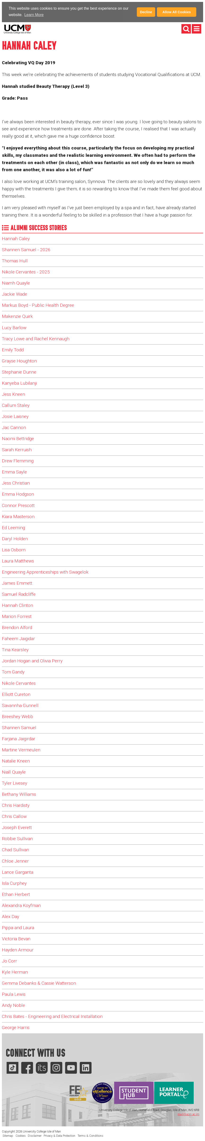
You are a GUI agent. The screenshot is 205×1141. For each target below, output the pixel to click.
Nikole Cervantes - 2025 (26, 271)
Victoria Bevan (16, 938)
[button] (46, 15)
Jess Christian (16, 482)
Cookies (21, 1135)
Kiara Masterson (18, 516)
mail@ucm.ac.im (188, 1114)
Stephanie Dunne (19, 371)
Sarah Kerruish (17, 449)
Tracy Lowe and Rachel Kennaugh (35, 338)
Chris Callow (14, 816)
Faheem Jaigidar (18, 638)
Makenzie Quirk (17, 316)
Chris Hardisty (15, 805)
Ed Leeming (13, 527)
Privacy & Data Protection (59, 1135)
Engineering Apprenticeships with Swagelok (45, 571)
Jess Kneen (13, 393)
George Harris (15, 1027)
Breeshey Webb (17, 716)
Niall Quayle (14, 772)
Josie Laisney (15, 416)
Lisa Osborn (13, 549)
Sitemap (8, 1135)
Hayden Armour (17, 949)
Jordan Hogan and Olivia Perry (32, 660)
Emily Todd (13, 349)
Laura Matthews (18, 560)
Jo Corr (9, 960)
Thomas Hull (15, 260)
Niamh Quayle (16, 282)
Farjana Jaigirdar (18, 738)
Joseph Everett (17, 827)
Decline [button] (146, 12)
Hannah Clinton (17, 605)
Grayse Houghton (19, 360)
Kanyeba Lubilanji (19, 382)
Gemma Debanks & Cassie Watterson (39, 983)
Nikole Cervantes (19, 682)
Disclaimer (35, 1135)
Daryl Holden (15, 538)
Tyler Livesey (14, 783)
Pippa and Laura (18, 927)
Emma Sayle (14, 471)
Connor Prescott (18, 505)
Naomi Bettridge (18, 438)
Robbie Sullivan (17, 838)
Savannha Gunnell (20, 705)
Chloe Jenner (15, 860)
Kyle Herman (15, 972)
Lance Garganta (17, 871)
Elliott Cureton (16, 694)
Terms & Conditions (90, 1135)
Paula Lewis (13, 994)
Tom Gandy (13, 671)
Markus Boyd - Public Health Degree (38, 305)
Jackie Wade (14, 294)
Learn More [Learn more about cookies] (34, 15)
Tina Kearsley (15, 649)
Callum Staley (15, 405)
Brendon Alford (17, 627)
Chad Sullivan (15, 849)
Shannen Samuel (19, 727)
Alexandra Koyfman (21, 905)
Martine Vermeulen (21, 749)
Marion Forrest (17, 616)
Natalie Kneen (16, 760)
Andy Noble (13, 1005)
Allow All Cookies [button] (177, 12)
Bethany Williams (19, 794)
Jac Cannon (14, 427)
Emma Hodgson (18, 494)
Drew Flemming (17, 460)
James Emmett (17, 583)
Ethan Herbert (16, 894)
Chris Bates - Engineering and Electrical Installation (52, 1016)
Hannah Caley (16, 238)
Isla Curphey (14, 883)
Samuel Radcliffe (19, 594)
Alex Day (10, 916)
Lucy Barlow (14, 327)
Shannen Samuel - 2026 (26, 249)
